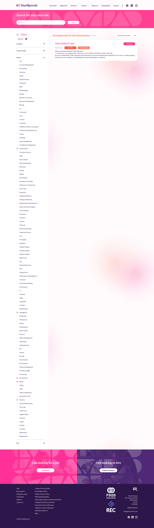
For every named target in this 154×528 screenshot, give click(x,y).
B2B (20, 87)
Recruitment (23, 378)
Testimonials (105, 5)
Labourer (22, 294)
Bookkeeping (23, 90)
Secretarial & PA (24, 396)
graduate (22, 243)
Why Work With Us (41, 510)
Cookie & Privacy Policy (42, 488)
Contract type (21, 51)
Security (22, 400)
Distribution (23, 178)
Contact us (19, 502)
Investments (23, 287)
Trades (21, 422)
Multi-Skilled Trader (65, 43)
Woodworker (23, 436)
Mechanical (23, 320)
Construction (23, 148)
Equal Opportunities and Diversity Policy (48, 499)
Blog (36, 513)
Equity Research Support (27, 207)
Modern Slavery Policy (42, 494)
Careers (22, 119)
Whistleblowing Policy (42, 497)
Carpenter (22, 123)
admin (21, 76)
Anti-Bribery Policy (41, 491)
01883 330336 (132, 508)
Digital (21, 174)
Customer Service (25, 152)
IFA (20, 269)
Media (21, 323)
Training (22, 429)
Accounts (22, 72)
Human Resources (25, 265)
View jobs (45, 470)
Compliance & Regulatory (27, 145)
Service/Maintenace (26, 403)
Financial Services (25, 232)
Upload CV (63, 5)
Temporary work (21, 494)
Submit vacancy (108, 470)
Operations (23, 341)
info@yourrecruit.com (131, 511)
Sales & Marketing (25, 392)
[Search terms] (40, 22)
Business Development (26, 101)
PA (20, 349)
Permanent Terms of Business (44, 505)
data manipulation (25, 163)
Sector (18, 57)
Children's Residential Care (28, 130)
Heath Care (23, 258)
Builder (21, 94)
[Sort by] (127, 35)
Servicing (22, 407)
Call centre (23, 112)
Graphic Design (24, 250)
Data (21, 156)
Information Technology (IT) (28, 276)
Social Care (23, 411)
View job (129, 44)
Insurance (22, 280)
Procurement (23, 363)
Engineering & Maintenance (28, 203)
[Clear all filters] (22, 38)
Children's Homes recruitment (29, 127)
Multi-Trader (23, 331)
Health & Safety (24, 254)
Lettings (22, 305)
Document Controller (26, 181)
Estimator (22, 214)
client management (25, 141)
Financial (22, 225)
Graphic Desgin (24, 247)
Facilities (22, 218)
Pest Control (23, 360)
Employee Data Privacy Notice (45, 502)
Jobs (17, 488)
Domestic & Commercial (27, 185)
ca (20, 108)
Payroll (21, 356)
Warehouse (23, 432)
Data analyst (23, 159)
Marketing (22, 316)
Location (19, 44)
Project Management (26, 367)
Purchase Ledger (24, 371)
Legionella (22, 301)
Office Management (25, 338)
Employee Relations (25, 199)
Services (73, 5)
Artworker (22, 83)
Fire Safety (23, 239)
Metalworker (23, 327)
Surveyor (22, 418)
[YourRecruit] (26, 5)
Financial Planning (25, 229)
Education (22, 192)
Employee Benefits (25, 196)
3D (20, 61)
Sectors (84, 5)
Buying (21, 105)
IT (20, 290)
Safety (21, 385)
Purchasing (23, 374)
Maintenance (23, 309)
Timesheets (20, 497)
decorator (22, 167)
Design (21, 170)
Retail (21, 381)
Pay (17, 443)
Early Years (23, 189)
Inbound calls (23, 272)
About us (95, 5)
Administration (24, 79)
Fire (20, 236)
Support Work (23, 414)
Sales (21, 389)
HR (20, 261)
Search (73, 22)
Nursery (22, 334)
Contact (116, 5)
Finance (21, 221)
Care (21, 116)
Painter (21, 352)
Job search (53, 5)
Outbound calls (24, 345)
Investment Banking (26, 283)
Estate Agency (24, 210)
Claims (21, 134)
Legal (21, 298)
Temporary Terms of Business (44, 508)
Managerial (23, 312)
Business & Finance (25, 97)
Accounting (23, 68)
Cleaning (22, 138)
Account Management (26, 65)
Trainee (21, 425)
